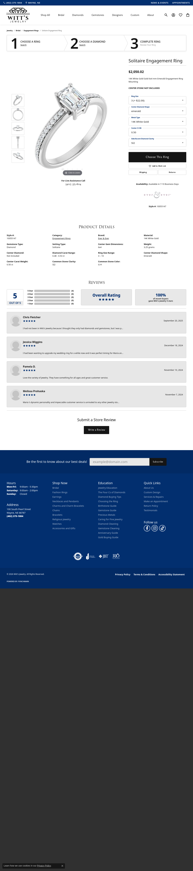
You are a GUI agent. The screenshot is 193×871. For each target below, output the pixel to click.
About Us (149, 487)
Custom (135, 15)
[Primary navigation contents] (97, 15)
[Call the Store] (15, 516)
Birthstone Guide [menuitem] (107, 505)
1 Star (30, 303)
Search (24, 45)
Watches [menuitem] (57, 523)
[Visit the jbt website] (104, 556)
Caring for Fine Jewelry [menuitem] (110, 519)
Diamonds (78, 15)
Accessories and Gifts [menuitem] (63, 528)
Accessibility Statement (171, 574)
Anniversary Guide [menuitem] (108, 532)
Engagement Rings (31, 30)
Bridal (61, 15)
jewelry (10, 30)
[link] (12, 2)
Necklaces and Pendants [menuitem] (65, 501)
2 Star (30, 300)
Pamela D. (29, 366)
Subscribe (158, 461)
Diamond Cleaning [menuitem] (108, 523)
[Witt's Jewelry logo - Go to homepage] (18, 15)
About (150, 15)
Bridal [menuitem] (55, 487)
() (72, 290)
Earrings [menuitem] (56, 496)
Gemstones (98, 15)
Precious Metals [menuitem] (106, 514)
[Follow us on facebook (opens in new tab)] (147, 528)
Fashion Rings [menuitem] (59, 492)
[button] (166, 15)
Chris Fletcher (32, 317)
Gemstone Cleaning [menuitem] (108, 528)
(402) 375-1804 (73, 184)
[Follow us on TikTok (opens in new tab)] (162, 528)
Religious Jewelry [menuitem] (61, 519)
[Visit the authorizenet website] (78, 556)
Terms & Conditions (144, 574)
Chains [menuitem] (56, 510)
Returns (172, 172)
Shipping (143, 172)
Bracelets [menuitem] (57, 514)
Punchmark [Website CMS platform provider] (23, 581)
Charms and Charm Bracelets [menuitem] (68, 505)
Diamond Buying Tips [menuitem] (109, 496)
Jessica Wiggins (32, 342)
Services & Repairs (154, 496)
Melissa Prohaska (34, 391)
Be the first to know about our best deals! (56, 461)
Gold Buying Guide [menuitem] (108, 537)
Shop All (45, 15)
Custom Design (152, 492)
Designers (117, 15)
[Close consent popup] (62, 866)
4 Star (30, 294)
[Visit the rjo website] (116, 556)
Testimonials (150, 510)
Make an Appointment (156, 501)
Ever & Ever (103, 238)
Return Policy (151, 505)
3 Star (30, 297)
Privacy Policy (122, 574)
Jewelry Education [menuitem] (107, 487)
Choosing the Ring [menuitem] (108, 501)
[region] (72, 128)
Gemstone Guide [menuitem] (107, 510)
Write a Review (96, 429)
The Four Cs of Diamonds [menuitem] (111, 492)
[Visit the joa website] (90, 556)
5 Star (30, 290)
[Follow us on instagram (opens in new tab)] (154, 528)
